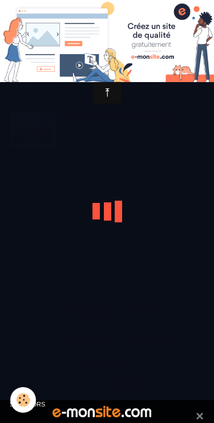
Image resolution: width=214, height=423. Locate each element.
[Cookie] (23, 400)
